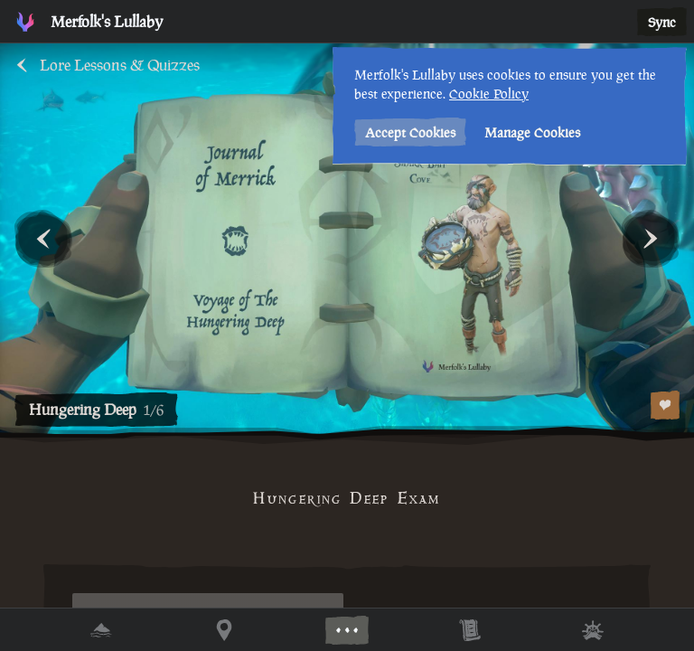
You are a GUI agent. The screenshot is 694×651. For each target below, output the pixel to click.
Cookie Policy (489, 93)
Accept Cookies (410, 132)
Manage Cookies (532, 132)
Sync (662, 22)
